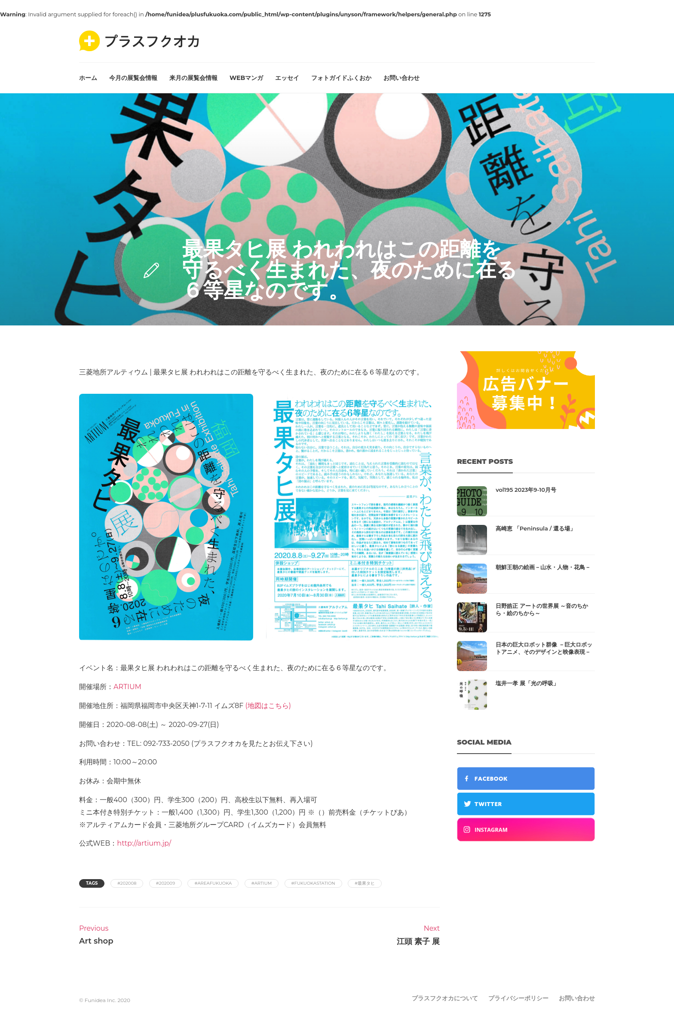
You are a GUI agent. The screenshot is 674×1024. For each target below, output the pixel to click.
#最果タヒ (365, 883)
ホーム (88, 78)
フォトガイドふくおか (341, 78)
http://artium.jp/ (144, 843)
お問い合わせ (401, 78)
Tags (92, 883)
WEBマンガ (246, 78)
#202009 (165, 883)
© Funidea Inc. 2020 (104, 1000)
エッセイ (287, 78)
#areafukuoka (213, 883)
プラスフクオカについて (445, 998)
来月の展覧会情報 (193, 78)
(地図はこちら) (268, 706)
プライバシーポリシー (518, 998)
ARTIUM (127, 687)
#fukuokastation (313, 883)
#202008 (127, 883)
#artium (261, 883)
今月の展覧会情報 (133, 78)
